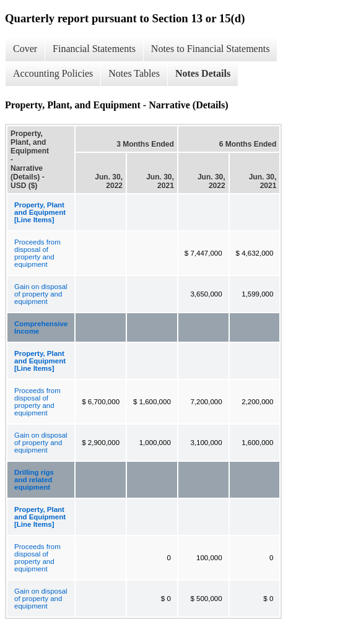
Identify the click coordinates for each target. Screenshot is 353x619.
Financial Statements (94, 48)
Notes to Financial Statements (210, 48)
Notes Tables (134, 73)
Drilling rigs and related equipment (34, 480)
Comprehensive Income (41, 327)
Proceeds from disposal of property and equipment (37, 253)
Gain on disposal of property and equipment (41, 294)
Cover (25, 48)
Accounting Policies (53, 73)
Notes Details (202, 73)
